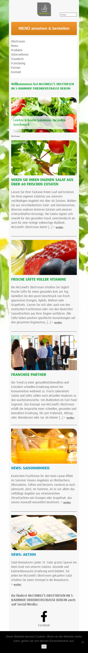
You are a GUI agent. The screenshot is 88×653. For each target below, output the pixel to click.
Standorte (17, 59)
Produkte (17, 50)
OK (44, 646)
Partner (16, 67)
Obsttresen (18, 41)
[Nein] (82, 642)
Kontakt (16, 72)
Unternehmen (19, 54)
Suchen (63, 15)
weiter (59, 227)
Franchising (18, 63)
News (14, 46)
